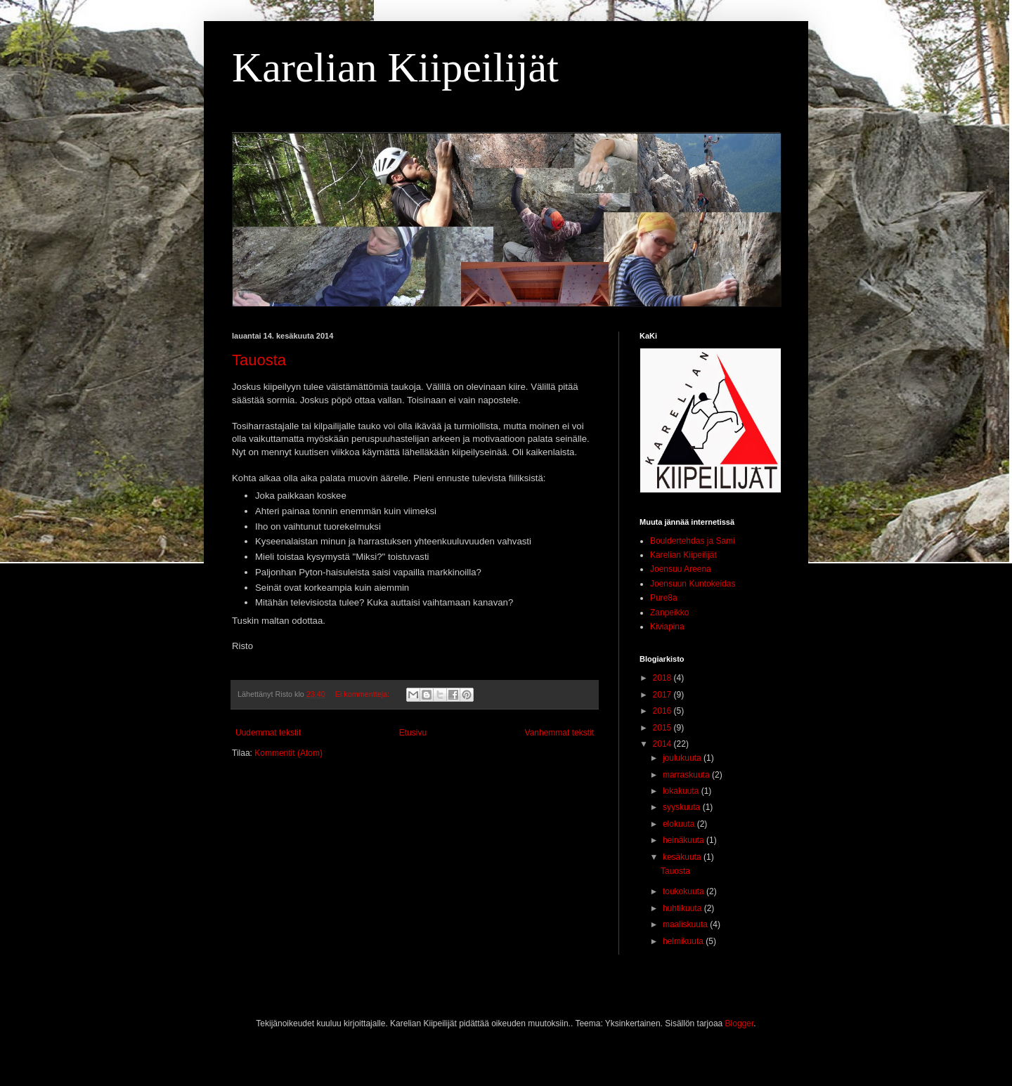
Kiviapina (667, 627)
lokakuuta (682, 791)
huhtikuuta (683, 908)
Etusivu (413, 733)
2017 (663, 695)
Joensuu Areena (680, 569)
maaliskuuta (686, 924)
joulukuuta (683, 758)
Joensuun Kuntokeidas (692, 584)
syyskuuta (683, 807)
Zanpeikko (669, 612)
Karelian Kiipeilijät (395, 67)
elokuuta (680, 824)
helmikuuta (684, 941)
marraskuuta (687, 775)
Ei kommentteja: (363, 694)
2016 (663, 711)
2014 (663, 744)
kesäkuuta (683, 857)
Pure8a (663, 598)
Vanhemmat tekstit (559, 733)
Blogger (739, 1023)
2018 (663, 678)
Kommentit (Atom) (288, 753)
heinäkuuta (684, 840)
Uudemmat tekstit (268, 733)
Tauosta (259, 360)
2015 (663, 728)
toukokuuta (684, 891)
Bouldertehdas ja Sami (692, 541)
